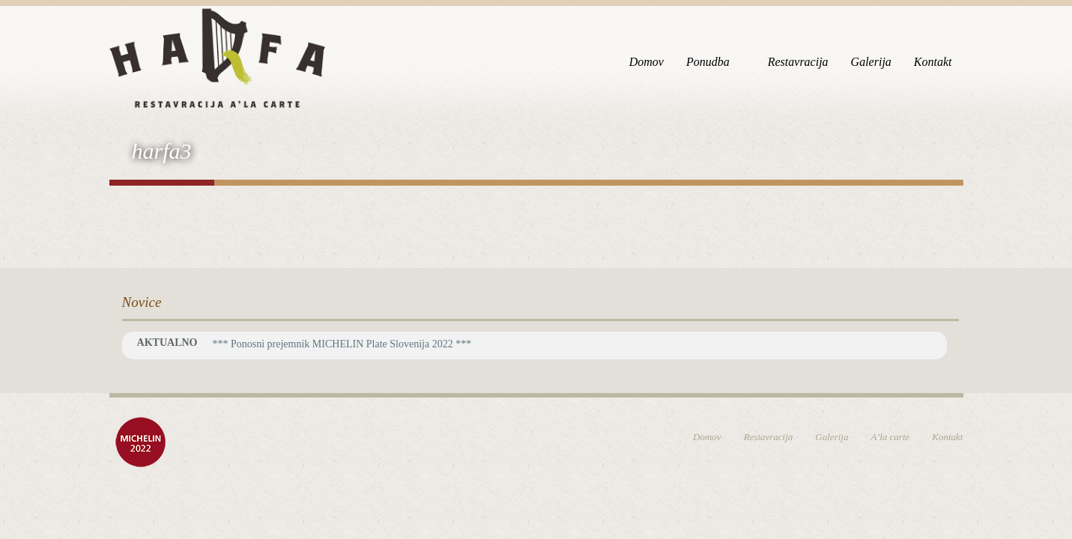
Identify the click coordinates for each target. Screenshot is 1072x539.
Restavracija (798, 61)
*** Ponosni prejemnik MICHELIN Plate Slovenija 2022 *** (341, 344)
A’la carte (889, 436)
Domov (646, 61)
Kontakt (933, 61)
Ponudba (708, 61)
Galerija (871, 61)
